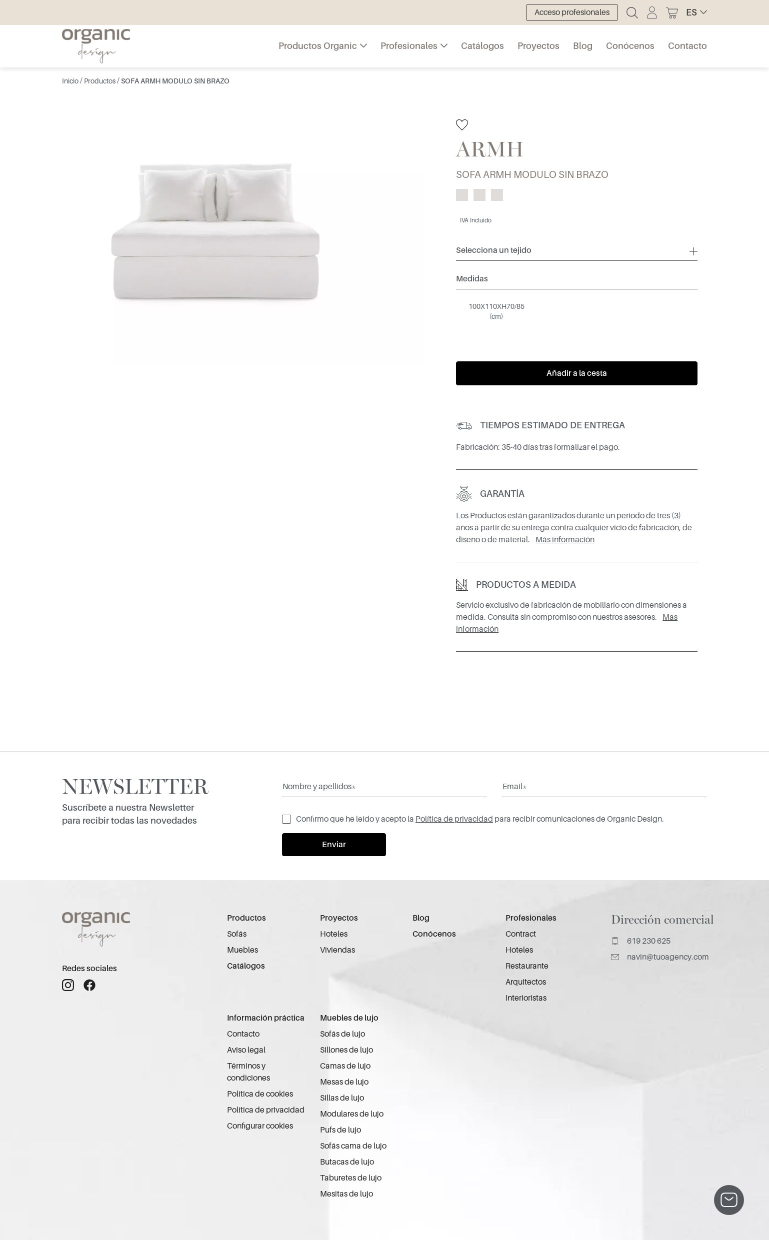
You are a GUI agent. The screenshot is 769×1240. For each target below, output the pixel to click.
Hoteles (334, 934)
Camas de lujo (345, 1066)
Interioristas (526, 998)
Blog (582, 46)
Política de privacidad (454, 819)
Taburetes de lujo (351, 1178)
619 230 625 (640, 941)
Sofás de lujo (342, 1034)
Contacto (687, 46)
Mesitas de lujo (346, 1194)
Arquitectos (526, 982)
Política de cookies (260, 1094)
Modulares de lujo (352, 1114)
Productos (100, 81)
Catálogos (482, 46)
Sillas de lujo (342, 1098)
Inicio (71, 81)
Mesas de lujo (344, 1082)
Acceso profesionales (572, 12)
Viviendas (337, 950)
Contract (521, 934)
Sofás (236, 934)
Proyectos (539, 46)
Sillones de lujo (346, 1050)
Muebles (242, 950)
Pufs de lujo (340, 1130)
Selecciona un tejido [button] (494, 250)
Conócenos (630, 46)
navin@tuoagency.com (660, 957)
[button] (696, 12)
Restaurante (527, 966)
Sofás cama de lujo (353, 1146)
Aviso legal (246, 1050)
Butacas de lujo (347, 1162)
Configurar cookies (260, 1126)
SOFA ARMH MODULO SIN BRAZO (175, 81)
